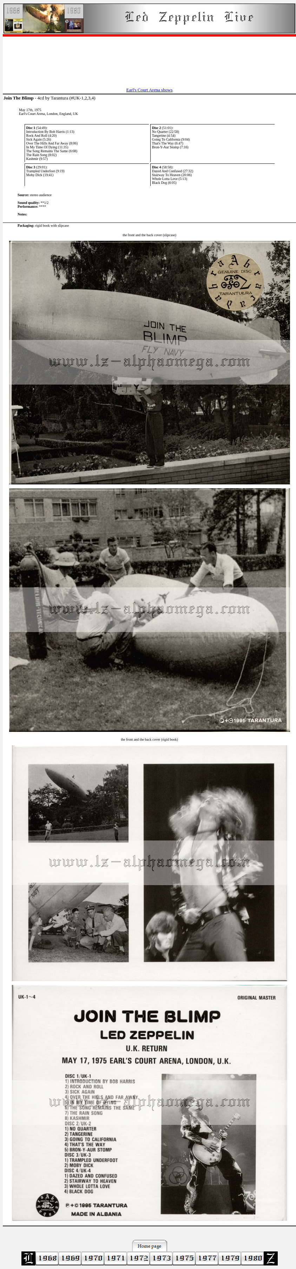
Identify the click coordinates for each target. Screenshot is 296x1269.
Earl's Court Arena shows (149, 89)
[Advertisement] (149, 58)
